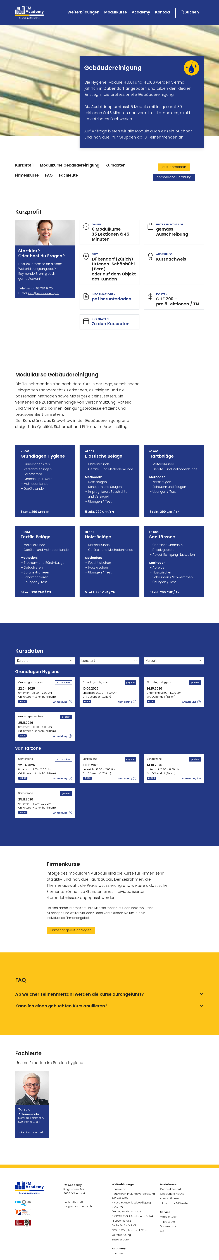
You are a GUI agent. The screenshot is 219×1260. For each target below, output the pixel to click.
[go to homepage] (30, 13)
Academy (141, 12)
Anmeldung (60, 703)
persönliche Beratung (173, 177)
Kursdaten (115, 165)
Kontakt (162, 12)
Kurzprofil (24, 165)
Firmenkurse (27, 175)
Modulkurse (115, 12)
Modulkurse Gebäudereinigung (69, 165)
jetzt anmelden (174, 167)
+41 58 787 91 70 (43, 288)
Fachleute (68, 175)
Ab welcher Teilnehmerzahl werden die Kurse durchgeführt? (79, 996)
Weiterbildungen (83, 12)
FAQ (49, 175)
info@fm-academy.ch (45, 293)
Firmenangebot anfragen (70, 932)
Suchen (192, 12)
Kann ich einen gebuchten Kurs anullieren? (61, 1008)
